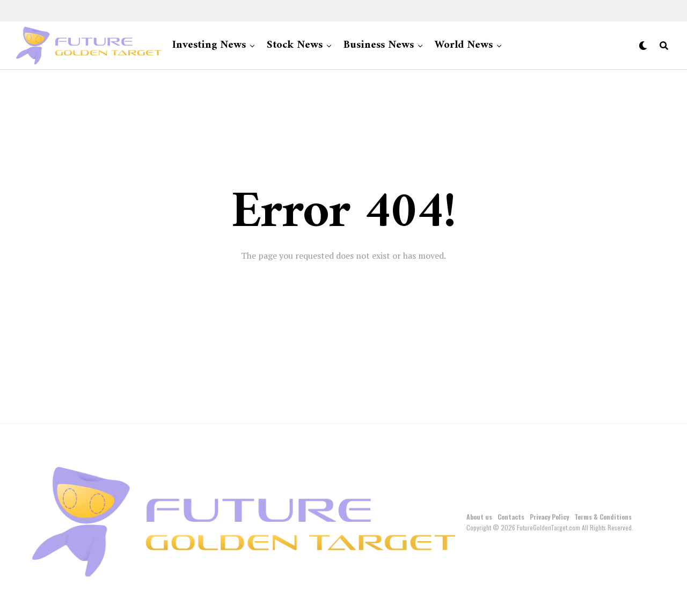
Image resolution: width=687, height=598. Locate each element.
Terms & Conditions (603, 516)
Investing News (209, 45)
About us (479, 516)
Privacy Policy (549, 516)
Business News (379, 45)
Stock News (295, 45)
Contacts (511, 516)
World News (464, 45)
